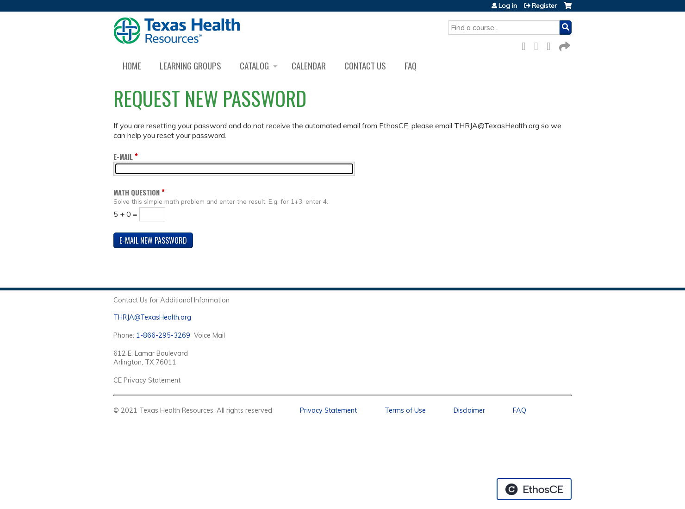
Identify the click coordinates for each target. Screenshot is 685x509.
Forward (563, 44)
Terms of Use (405, 410)
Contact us (365, 65)
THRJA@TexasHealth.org (152, 317)
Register (544, 5)
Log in (507, 5)
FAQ (411, 65)
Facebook (526, 44)
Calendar (309, 65)
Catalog (254, 65)
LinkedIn (551, 44)
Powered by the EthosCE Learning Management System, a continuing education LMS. (534, 489)
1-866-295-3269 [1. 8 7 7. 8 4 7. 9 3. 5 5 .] (163, 335)
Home (132, 65)
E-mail (123, 157)
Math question (136, 192)
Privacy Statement (328, 410)
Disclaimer (469, 410)
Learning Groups (190, 65)
